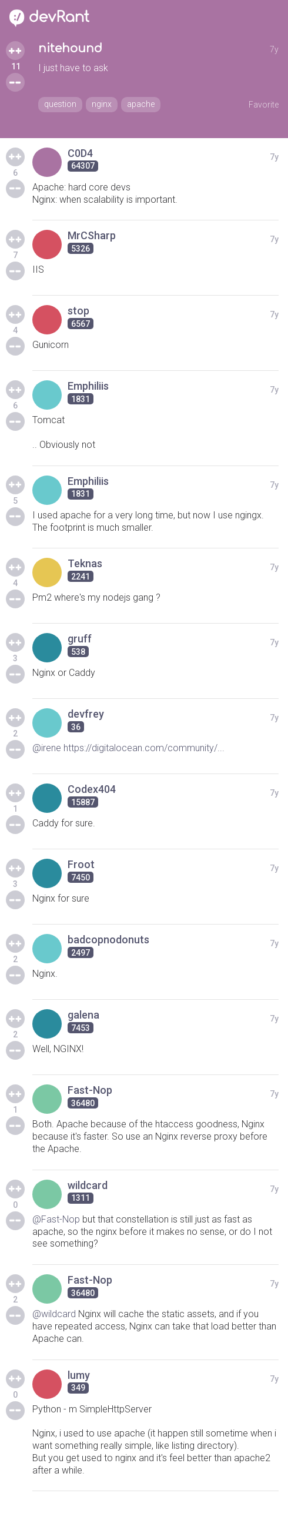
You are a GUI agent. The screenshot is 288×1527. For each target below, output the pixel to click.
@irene (46, 748)
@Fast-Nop (56, 1219)
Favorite (264, 104)
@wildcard (54, 1314)
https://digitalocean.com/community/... (144, 748)
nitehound (70, 48)
